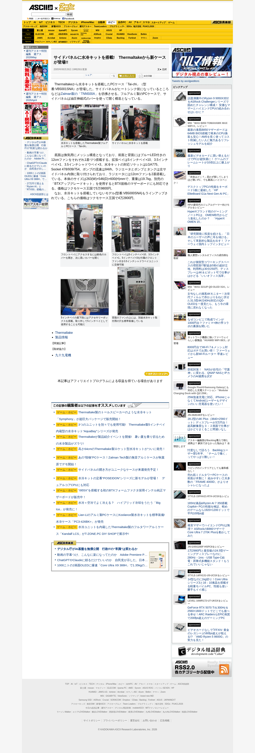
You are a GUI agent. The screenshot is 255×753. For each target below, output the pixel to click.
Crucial (109, 34)
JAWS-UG (102, 692)
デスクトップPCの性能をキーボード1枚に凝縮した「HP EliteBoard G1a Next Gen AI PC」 (208, 190)
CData (109, 38)
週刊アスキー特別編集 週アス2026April (36, 97)
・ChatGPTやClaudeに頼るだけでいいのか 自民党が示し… (36, 166)
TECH (61, 22)
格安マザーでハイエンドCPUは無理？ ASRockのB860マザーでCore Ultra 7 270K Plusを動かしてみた (208, 530)
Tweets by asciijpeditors (185, 81)
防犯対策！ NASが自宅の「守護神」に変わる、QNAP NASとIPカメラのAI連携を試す (208, 373)
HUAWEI (121, 34)
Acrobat (51, 38)
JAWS (39, 38)
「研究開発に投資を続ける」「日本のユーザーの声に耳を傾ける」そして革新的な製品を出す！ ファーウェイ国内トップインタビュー (208, 239)
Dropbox (97, 38)
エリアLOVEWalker (81, 712)
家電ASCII (56, 26)
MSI (97, 30)
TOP (67, 684)
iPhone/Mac (87, 22)
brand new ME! (147, 696)
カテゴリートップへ (156, 374)
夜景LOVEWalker (136, 712)
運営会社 (135, 720)
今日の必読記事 (92, 708)
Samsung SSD (85, 700)
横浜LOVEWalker (99, 712)
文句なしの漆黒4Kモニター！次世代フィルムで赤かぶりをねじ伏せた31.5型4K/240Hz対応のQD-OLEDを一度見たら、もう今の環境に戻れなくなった (208, 300)
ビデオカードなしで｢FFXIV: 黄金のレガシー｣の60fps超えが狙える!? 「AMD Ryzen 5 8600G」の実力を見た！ (208, 635)
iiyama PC (122, 688)
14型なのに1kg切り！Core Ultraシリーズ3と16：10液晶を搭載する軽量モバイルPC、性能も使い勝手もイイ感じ (208, 584)
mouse (51, 30)
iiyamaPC (63, 30)
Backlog (121, 38)
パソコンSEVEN (86, 30)
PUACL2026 (148, 26)
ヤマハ (144, 38)
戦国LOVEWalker (189, 712)
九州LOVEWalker (153, 712)
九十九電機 (63, 355)
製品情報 (61, 337)
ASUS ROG (62, 34)
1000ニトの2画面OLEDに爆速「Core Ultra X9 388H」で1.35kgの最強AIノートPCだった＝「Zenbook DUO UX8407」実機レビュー (145, 565)
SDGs (129, 26)
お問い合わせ (150, 720)
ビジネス (50, 22)
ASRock (97, 34)
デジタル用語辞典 (123, 708)
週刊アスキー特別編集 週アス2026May (36, 54)
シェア (88, 75)
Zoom (155, 38)
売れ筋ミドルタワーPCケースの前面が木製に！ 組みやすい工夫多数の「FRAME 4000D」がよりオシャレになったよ (208, 480)
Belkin (144, 34)
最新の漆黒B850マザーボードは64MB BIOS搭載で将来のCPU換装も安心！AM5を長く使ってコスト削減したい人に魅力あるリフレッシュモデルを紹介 (208, 136)
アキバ (137, 22)
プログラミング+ (117, 26)
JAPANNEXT (63, 41)
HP (120, 30)
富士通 (40, 30)
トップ (27, 22)
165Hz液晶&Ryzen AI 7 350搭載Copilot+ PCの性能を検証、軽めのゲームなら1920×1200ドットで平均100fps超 (208, 508)
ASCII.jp (41, 7)
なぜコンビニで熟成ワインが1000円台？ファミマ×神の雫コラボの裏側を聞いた (208, 323)
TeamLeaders (100, 26)
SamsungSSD (83, 33)
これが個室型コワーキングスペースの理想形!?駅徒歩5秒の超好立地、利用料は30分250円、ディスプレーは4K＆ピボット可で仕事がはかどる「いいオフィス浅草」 (208, 268)
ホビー (111, 22)
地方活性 (137, 26)
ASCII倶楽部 (222, 23)
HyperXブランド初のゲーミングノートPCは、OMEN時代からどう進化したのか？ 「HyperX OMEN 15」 (207, 216)
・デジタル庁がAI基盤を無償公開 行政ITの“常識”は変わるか (36, 145)
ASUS (109, 30)
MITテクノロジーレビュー (157, 708)
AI (35, 22)
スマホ (146, 22)
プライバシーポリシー (115, 720)
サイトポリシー (91, 720)
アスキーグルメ (71, 26)
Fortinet (132, 38)
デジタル (73, 22)
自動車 (101, 22)
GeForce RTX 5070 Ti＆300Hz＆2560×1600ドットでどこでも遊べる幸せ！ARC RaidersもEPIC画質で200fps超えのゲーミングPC (208, 612)
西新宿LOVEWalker (118, 712)
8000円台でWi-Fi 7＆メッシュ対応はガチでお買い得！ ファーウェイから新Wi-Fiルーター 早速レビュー (208, 352)
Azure (74, 38)
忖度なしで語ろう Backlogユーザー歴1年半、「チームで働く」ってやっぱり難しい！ (207, 454)
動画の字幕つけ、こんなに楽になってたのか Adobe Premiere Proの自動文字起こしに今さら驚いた (124, 554)
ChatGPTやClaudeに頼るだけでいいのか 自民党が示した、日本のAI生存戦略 (110, 560)
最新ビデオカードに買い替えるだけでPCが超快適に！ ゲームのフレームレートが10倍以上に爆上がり (208, 161)
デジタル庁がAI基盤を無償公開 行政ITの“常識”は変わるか (97, 549)
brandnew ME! (86, 41)
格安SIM (43, 26)
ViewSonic (132, 34)
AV (130, 22)
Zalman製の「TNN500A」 (79, 93)
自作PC (122, 22)
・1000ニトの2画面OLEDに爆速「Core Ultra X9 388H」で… (36, 176)
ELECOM (39, 34)
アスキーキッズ (30, 26)
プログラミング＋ (145, 704)
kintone (63, 38)
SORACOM (116, 700)
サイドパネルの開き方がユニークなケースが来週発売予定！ (118, 469)
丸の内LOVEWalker (171, 712)
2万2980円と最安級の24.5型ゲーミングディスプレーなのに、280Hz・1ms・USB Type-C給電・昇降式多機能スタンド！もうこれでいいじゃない (208, 557)
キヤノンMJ (51, 42)
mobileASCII (138, 708)
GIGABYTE (74, 34)
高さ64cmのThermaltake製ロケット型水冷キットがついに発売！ (121, 449)
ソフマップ (74, 42)
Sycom (74, 30)
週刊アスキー (85, 26)
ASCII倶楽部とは (39, 194)
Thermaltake (64, 332)
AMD (51, 34)
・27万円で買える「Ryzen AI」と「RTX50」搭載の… (35, 186)
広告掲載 (165, 720)
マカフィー (40, 42)
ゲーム (171, 22)
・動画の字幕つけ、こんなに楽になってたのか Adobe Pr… (35, 155)
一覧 (113, 76)
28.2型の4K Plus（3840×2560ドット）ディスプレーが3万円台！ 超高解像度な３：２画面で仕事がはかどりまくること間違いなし (208, 424)
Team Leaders (129, 704)
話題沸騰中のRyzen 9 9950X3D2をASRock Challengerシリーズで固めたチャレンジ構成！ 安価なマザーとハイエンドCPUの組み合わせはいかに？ (208, 105)
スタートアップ (158, 22)
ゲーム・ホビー (67, 7)
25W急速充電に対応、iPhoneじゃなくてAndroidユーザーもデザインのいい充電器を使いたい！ (208, 401)
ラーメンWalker (64, 712)
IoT (41, 22)
